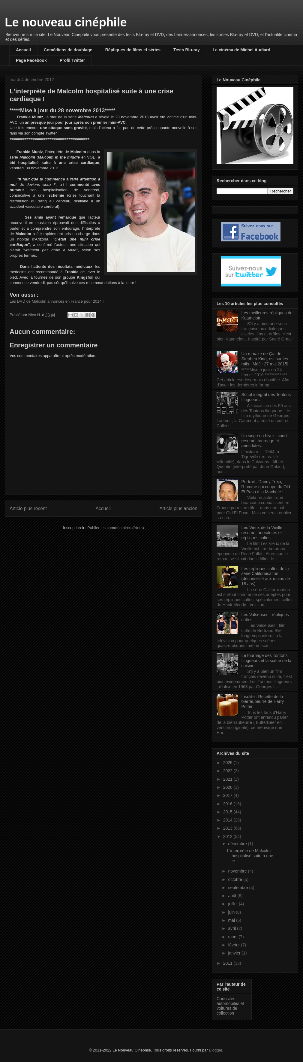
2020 (228, 787)
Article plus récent (28, 508)
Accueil (23, 49)
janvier (235, 953)
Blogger (215, 1050)
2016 (228, 803)
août (232, 895)
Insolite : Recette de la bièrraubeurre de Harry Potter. (263, 701)
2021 (228, 779)
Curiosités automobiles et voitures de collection (230, 1005)
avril (232, 928)
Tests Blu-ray (186, 49)
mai (232, 920)
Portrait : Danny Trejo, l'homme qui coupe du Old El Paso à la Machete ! (266, 486)
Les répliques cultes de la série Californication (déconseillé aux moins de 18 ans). (266, 576)
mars (233, 936)
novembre (238, 871)
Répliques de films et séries (132, 49)
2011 (228, 963)
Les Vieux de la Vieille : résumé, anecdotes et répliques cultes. (263, 532)
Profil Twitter (72, 60)
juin (232, 912)
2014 (228, 820)
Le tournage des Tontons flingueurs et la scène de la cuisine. (267, 660)
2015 (228, 811)
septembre (238, 887)
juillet (233, 903)
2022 (228, 770)
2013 (228, 828)
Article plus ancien (178, 508)
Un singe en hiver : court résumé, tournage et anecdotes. (264, 440)
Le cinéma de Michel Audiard (241, 49)
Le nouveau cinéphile (66, 22)
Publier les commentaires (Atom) (115, 527)
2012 (228, 836)
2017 (228, 795)
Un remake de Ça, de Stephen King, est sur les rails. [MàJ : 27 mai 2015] (265, 358)
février (234, 944)
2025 (228, 762)
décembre (238, 843)
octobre (235, 879)
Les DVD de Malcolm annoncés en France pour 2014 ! (57, 301)
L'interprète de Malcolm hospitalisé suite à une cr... (250, 855)
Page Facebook (31, 60)
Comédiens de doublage (68, 49)
